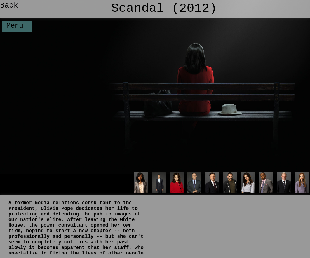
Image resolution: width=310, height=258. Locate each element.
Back (9, 5)
